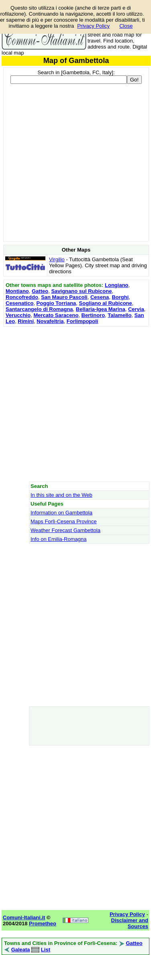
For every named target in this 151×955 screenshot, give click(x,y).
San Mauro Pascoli (64, 297)
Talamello (119, 315)
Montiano (17, 291)
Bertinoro (93, 315)
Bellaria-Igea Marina (100, 309)
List (45, 950)
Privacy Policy (93, 26)
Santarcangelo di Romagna (39, 309)
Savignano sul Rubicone (81, 291)
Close (126, 26)
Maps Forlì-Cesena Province (64, 521)
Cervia (136, 309)
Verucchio (18, 315)
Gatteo (40, 291)
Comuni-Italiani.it (24, 917)
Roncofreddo (22, 297)
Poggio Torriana (56, 303)
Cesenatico (19, 303)
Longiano (117, 285)
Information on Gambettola (61, 513)
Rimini (26, 321)
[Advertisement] (75, 404)
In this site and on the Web (61, 495)
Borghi (120, 297)
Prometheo (42, 923)
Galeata (20, 950)
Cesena (99, 297)
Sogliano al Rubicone (105, 303)
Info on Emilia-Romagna (58, 539)
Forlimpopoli (82, 321)
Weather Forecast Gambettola (65, 530)
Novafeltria (50, 321)
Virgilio (57, 259)
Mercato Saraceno (55, 315)
